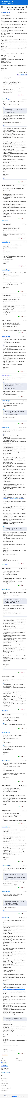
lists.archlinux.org (9, 1)
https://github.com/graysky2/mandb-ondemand (14, 498)
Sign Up (10, 3)
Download (4, 1065)
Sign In (4, 3)
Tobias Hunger (5, 12)
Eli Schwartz (5, 427)
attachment (5, 220)
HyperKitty (14, 1096)
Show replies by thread (22, 74)
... (3, 86)
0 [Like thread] (20, 72)
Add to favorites (5, 1072)
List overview (4, 1062)
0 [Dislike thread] (22, 72)
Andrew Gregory (6, 375)
